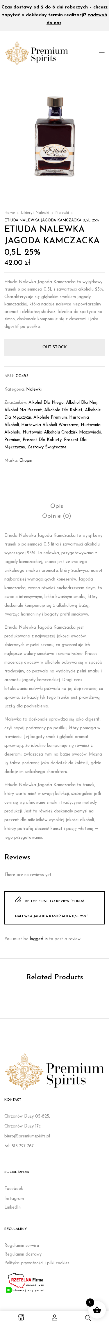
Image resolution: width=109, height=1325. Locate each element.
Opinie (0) (56, 516)
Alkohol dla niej (81, 403)
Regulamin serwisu (21, 1246)
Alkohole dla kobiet (63, 410)
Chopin (25, 461)
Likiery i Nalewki (35, 213)
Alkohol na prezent (23, 410)
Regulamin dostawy (23, 1254)
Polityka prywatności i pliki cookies (36, 1263)
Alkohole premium (50, 417)
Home (9, 213)
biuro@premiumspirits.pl (27, 1136)
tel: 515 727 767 (19, 1146)
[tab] (57, 506)
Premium (12, 440)
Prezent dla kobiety (42, 440)
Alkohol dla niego (46, 403)
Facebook (13, 1189)
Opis (56, 506)
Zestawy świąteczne (47, 447)
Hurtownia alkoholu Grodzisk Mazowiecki (62, 432)
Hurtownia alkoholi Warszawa (49, 425)
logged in (39, 939)
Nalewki (62, 213)
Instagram (14, 1199)
